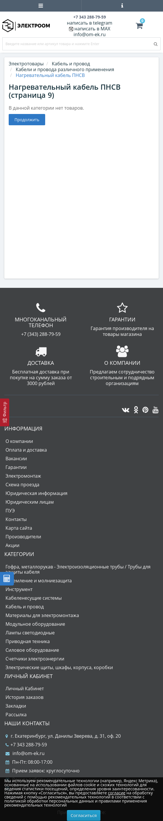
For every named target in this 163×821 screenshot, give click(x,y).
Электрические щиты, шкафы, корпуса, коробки (59, 667)
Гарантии (16, 467)
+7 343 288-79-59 (26, 744)
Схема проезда (22, 484)
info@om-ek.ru (90, 34)
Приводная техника (28, 641)
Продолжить (26, 119)
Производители (23, 536)
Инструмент (19, 589)
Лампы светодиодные (30, 632)
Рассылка (16, 714)
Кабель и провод (25, 606)
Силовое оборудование (32, 650)
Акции (12, 545)
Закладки (16, 706)
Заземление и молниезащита (39, 580)
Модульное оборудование (35, 624)
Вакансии (16, 458)
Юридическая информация (36, 493)
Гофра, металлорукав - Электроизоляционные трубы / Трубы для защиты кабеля (78, 569)
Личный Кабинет (25, 688)
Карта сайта (19, 528)
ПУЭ (10, 510)
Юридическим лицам (30, 502)
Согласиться (84, 815)
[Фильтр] (4, 412)
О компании (19, 441)
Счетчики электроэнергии (35, 659)
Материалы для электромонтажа (42, 615)
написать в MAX (92, 28)
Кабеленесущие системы (34, 598)
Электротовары (26, 63)
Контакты (16, 519)
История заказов (24, 697)
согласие (116, 793)
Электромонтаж (23, 476)
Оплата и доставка (26, 450)
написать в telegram (89, 23)
